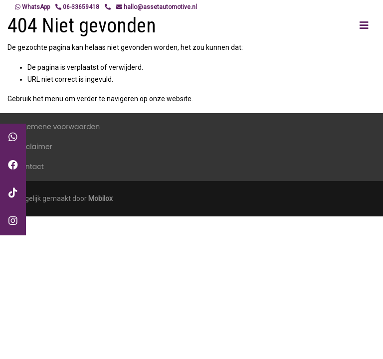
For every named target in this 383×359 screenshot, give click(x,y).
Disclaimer (33, 147)
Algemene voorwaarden (57, 127)
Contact (29, 167)
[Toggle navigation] (364, 25)
